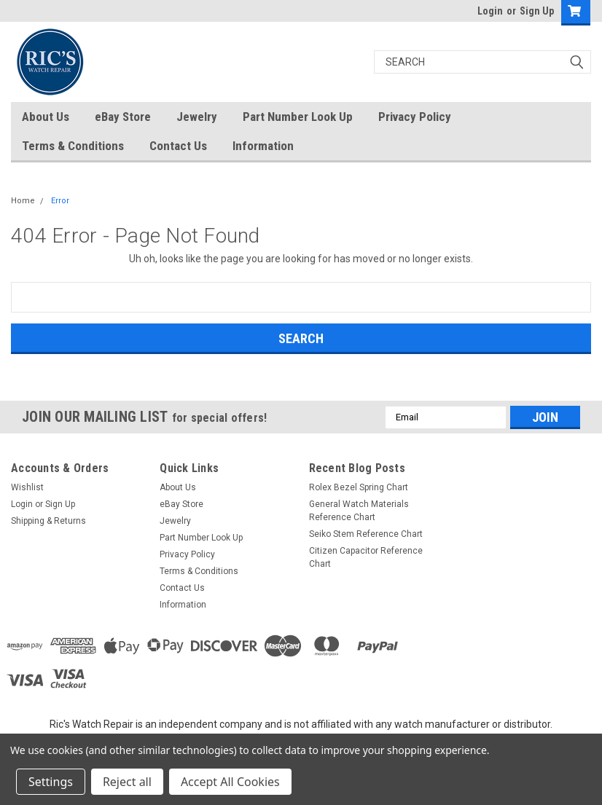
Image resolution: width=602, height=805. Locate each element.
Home (23, 200)
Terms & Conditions (73, 145)
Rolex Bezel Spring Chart (358, 487)
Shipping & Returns (48, 521)
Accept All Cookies (230, 782)
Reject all (127, 782)
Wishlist (27, 487)
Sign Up (537, 11)
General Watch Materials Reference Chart (359, 510)
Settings (50, 782)
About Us (45, 116)
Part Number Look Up (298, 116)
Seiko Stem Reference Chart (366, 534)
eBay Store (123, 116)
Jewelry (196, 116)
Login (490, 11)
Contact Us (178, 145)
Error (60, 200)
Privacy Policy (414, 116)
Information (263, 145)
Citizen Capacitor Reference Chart (366, 557)
